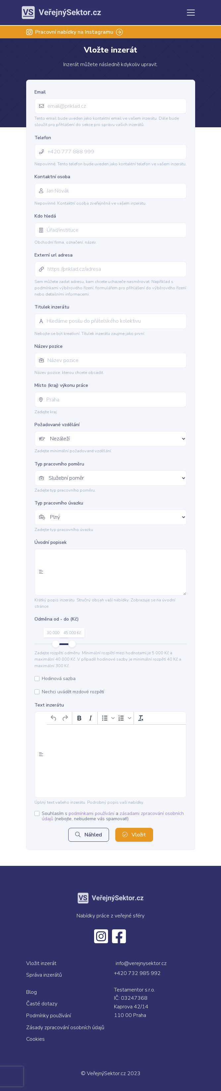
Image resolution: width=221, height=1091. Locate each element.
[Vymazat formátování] (140, 718)
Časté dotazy (41, 1003)
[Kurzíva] (90, 718)
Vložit (134, 834)
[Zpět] (53, 718)
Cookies (35, 1039)
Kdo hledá (45, 216)
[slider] (55, 644)
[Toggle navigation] (191, 12)
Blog (31, 992)
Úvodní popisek (50, 542)
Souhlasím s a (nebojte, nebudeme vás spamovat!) (113, 816)
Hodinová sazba (59, 678)
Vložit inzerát (41, 963)
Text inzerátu (49, 705)
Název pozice (48, 346)
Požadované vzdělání (57, 425)
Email (40, 92)
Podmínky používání (48, 1015)
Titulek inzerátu (51, 307)
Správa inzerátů (44, 975)
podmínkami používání (91, 813)
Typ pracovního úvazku (58, 503)
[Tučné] (79, 718)
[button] (107, 718)
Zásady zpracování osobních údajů (65, 1027)
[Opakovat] (65, 718)
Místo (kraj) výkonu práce (61, 385)
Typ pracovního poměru (59, 464)
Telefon (42, 138)
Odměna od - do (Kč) (56, 619)
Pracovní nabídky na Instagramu (74, 32)
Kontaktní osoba (52, 177)
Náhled (88, 834)
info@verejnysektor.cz (141, 963)
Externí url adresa (53, 255)
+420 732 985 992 (137, 973)
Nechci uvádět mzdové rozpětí (73, 692)
